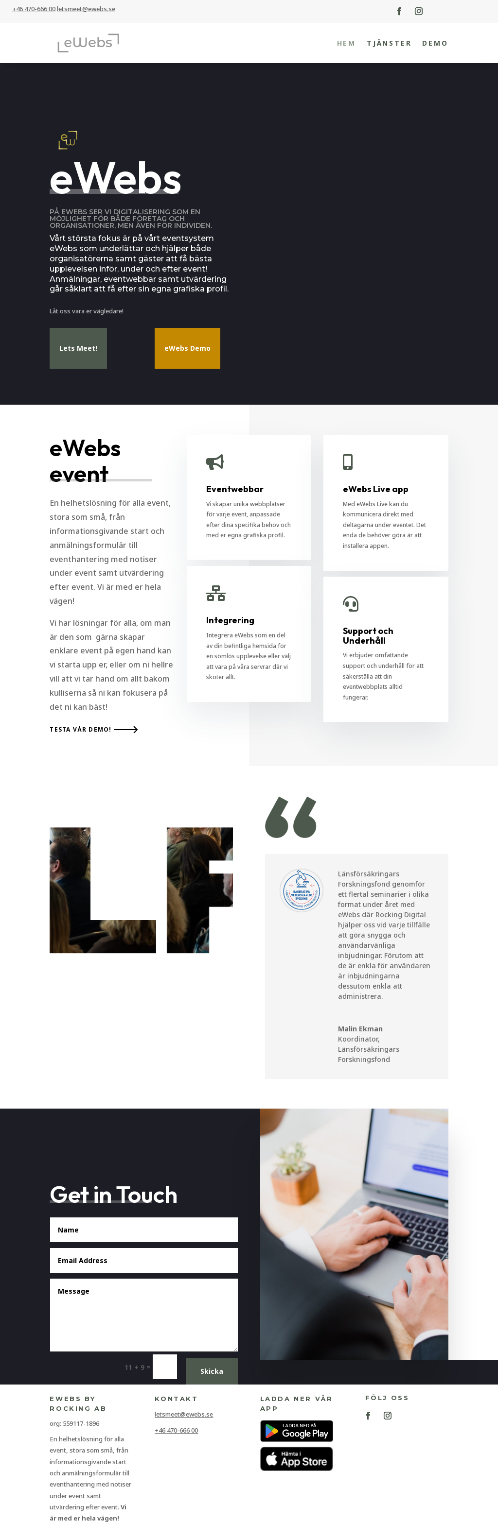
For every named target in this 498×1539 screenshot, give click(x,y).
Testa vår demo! (80, 730)
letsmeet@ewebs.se (184, 1415)
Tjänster (389, 43)
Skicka (211, 1372)
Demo (435, 43)
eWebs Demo (187, 349)
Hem (346, 43)
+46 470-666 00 (33, 8)
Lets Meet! (78, 349)
